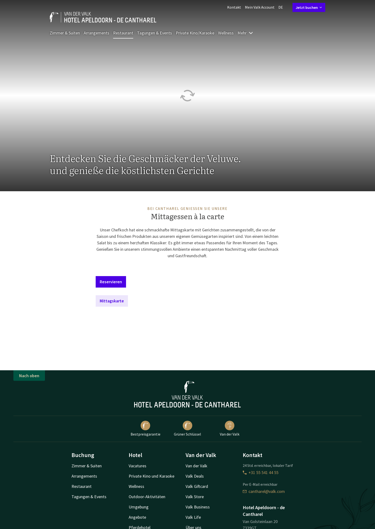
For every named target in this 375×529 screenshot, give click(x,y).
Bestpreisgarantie (145, 428)
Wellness (226, 33)
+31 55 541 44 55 (260, 472)
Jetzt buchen (309, 7)
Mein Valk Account (260, 7)
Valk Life (193, 517)
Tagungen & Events (154, 33)
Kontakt (234, 7)
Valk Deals (195, 476)
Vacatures (137, 466)
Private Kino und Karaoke (151, 476)
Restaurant (123, 33)
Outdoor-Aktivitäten (147, 496)
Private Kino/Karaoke (195, 33)
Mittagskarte (112, 301)
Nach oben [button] (29, 375)
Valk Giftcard (197, 486)
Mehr (245, 33)
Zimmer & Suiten (65, 33)
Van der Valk (229, 428)
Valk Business (198, 507)
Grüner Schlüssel (187, 428)
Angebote (137, 517)
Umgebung (139, 507)
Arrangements (96, 33)
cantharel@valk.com (264, 491)
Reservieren (111, 281)
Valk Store (195, 496)
